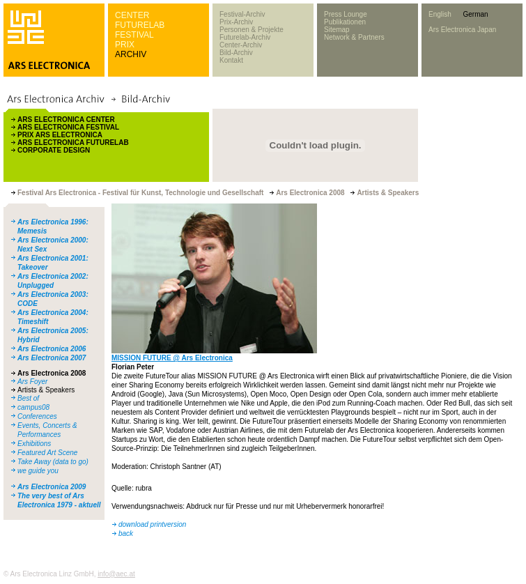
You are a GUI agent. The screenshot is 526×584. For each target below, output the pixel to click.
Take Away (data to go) (52, 462)
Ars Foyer (32, 381)
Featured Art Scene (47, 452)
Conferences (37, 416)
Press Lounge (345, 14)
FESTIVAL (134, 35)
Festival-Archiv (242, 14)
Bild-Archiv (236, 52)
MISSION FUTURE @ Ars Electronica (172, 358)
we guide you (38, 471)
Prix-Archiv (236, 22)
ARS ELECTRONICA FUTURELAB (73, 142)
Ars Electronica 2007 (51, 358)
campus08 (33, 407)
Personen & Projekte (251, 29)
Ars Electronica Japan (462, 29)
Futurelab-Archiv (244, 37)
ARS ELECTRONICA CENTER (66, 119)
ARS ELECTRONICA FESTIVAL (68, 127)
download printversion (152, 524)
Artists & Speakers (46, 390)
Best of (28, 398)
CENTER (132, 15)
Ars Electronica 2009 (51, 487)
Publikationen (345, 22)
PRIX (124, 44)
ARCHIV (130, 54)
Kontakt (231, 60)
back (125, 533)
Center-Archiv (240, 45)
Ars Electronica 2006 (51, 349)
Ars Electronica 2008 (51, 373)
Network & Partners (354, 37)
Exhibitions (34, 443)
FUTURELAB (139, 25)
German (475, 14)
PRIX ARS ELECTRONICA (59, 135)
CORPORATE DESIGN (53, 150)
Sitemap (337, 29)
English (439, 14)
